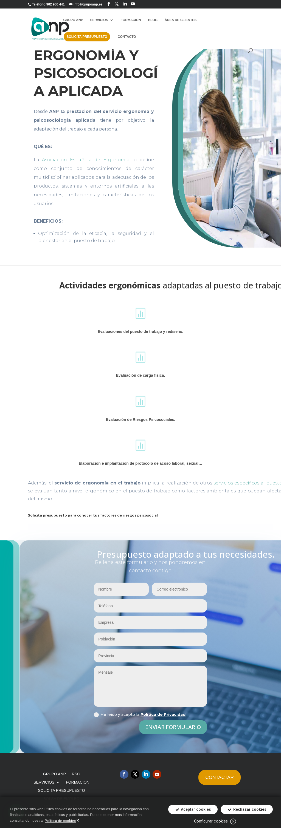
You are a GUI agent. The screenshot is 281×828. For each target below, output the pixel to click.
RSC (76, 774)
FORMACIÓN (131, 20)
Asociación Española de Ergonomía (86, 159)
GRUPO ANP (73, 20)
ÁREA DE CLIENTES (180, 20)
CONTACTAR (219, 777)
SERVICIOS (99, 20)
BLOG (153, 20)
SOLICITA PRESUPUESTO (86, 37)
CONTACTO (127, 37)
